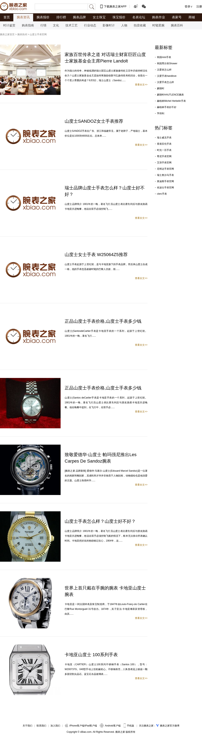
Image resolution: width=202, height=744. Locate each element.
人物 (124, 25)
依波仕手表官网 (165, 187)
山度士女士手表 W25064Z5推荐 (96, 254)
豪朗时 (160, 88)
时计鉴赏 (9, 25)
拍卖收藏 (140, 25)
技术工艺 (71, 25)
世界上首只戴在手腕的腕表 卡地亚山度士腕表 (105, 591)
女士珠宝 (99, 17)
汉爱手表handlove (167, 76)
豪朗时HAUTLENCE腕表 (170, 94)
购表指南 (28, 25)
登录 (187, 6)
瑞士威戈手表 (164, 137)
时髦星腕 (158, 25)
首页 (6, 17)
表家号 (177, 17)
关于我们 (27, 725)
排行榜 (61, 17)
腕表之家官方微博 (169, 725)
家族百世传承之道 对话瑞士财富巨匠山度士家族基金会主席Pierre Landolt (105, 57)
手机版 (129, 725)
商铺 (191, 17)
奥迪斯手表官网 (165, 181)
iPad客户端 (91, 725)
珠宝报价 (119, 17)
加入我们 (55, 725)
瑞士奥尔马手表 (165, 175)
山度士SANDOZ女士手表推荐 (94, 121)
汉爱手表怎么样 (165, 82)
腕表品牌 (79, 17)
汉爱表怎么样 (164, 69)
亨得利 (160, 113)
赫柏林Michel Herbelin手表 (171, 101)
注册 (199, 6)
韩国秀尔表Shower (167, 63)
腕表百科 (177, 25)
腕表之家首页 (7, 34)
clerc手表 (162, 193)
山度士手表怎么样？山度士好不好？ (100, 521)
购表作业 (158, 17)
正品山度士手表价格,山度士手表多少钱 (103, 321)
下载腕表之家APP (115, 6)
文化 (56, 25)
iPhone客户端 (74, 725)
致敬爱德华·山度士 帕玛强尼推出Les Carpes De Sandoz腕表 (101, 458)
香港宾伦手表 (164, 143)
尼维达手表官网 (165, 168)
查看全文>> (141, 84)
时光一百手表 (164, 150)
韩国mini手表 (164, 57)
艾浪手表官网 (164, 162)
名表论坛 (138, 17)
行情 (43, 25)
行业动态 (90, 25)
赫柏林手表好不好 (166, 107)
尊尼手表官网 (164, 156)
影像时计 (109, 25)
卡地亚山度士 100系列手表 (91, 654)
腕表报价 (43, 17)
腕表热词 (22, 34)
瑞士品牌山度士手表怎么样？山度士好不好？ (105, 191)
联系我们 (41, 725)
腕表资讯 (23, 17)
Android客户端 (110, 725)
